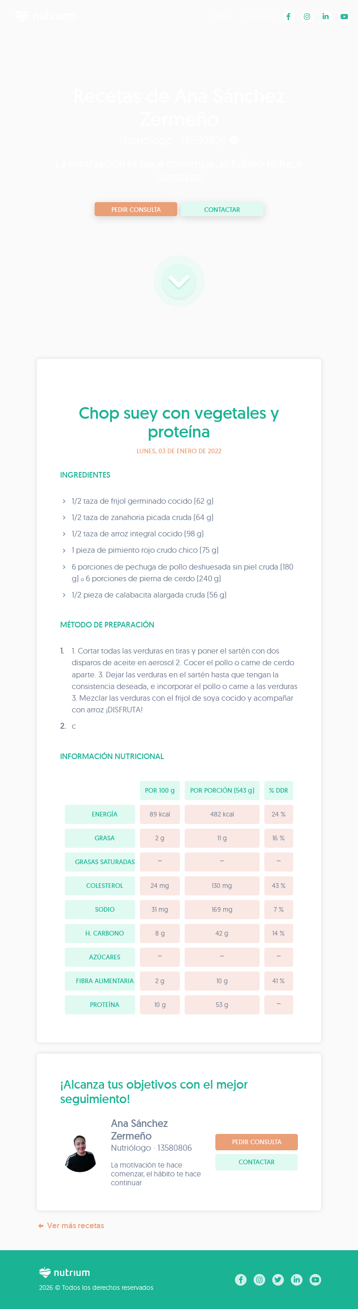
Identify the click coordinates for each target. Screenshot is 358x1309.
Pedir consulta (136, 209)
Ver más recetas (70, 1226)
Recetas (260, 16)
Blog (222, 16)
